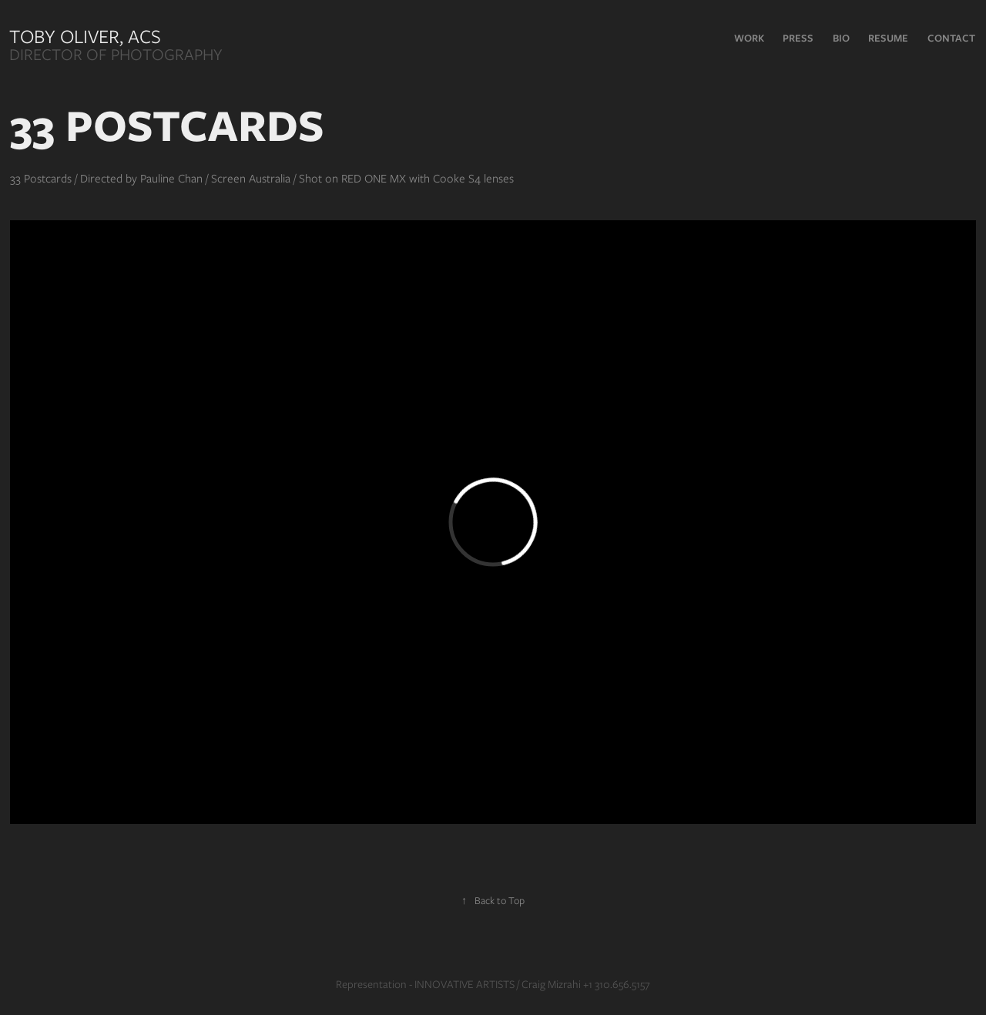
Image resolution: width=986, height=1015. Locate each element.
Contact (951, 38)
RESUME (888, 38)
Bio (841, 38)
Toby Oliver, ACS (87, 36)
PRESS (798, 38)
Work (749, 38)
